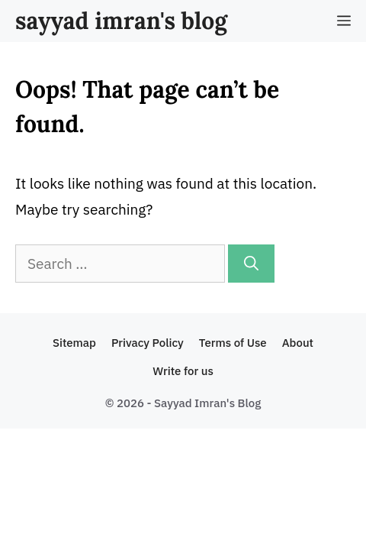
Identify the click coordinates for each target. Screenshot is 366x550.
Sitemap (74, 342)
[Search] (251, 263)
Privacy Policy (147, 342)
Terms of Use (233, 342)
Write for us (183, 371)
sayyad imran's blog (121, 20)
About (297, 342)
